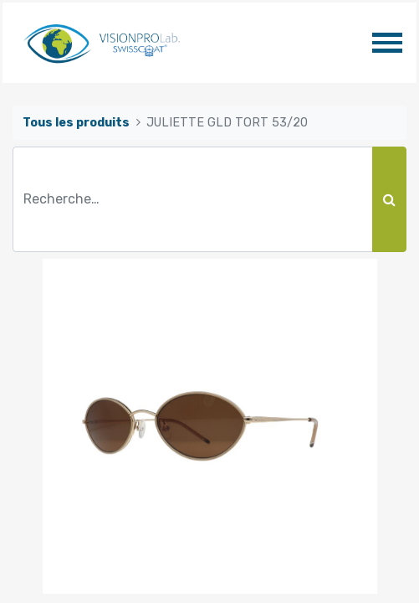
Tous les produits (76, 123)
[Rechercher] (389, 199)
